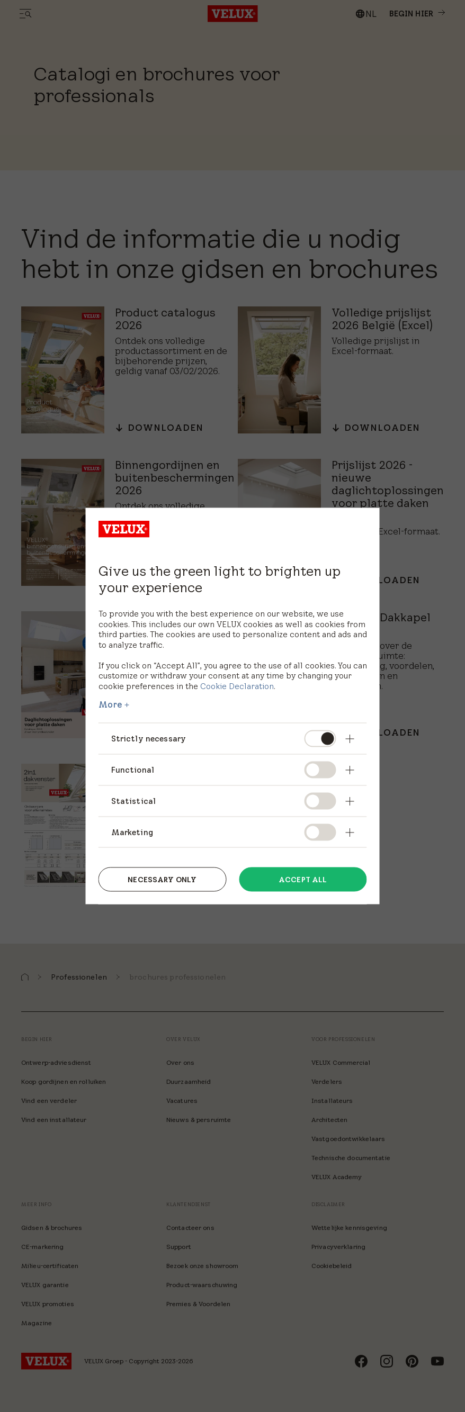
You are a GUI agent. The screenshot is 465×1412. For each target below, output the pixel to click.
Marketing (132, 832)
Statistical (133, 800)
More (111, 704)
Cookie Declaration (237, 686)
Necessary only (162, 879)
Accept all (303, 879)
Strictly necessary (148, 739)
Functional (133, 769)
